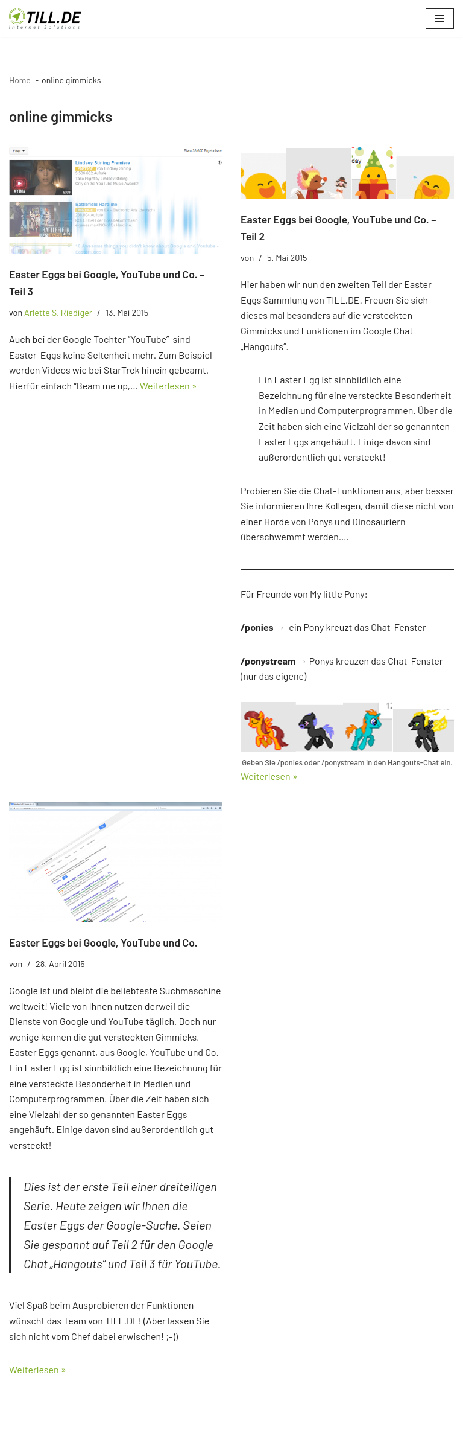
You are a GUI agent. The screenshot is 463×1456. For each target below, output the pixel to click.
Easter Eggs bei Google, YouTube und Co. (103, 942)
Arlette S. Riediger (58, 312)
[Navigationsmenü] (440, 18)
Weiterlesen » (168, 385)
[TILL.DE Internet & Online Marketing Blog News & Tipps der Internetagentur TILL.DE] (45, 18)
